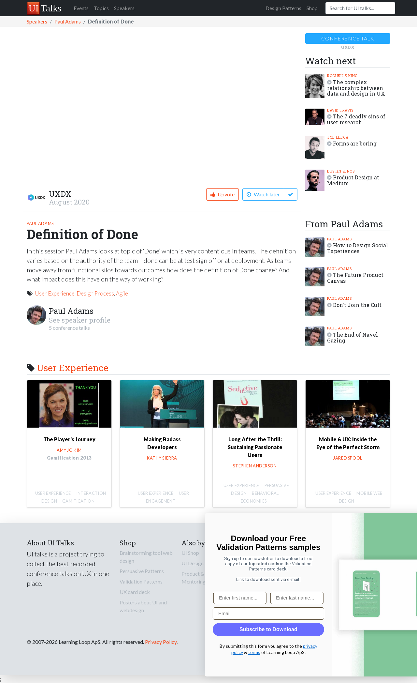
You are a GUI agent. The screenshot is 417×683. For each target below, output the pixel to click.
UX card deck (135, 592)
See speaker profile (79, 320)
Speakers (124, 8)
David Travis (340, 110)
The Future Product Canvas (355, 277)
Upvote (222, 194)
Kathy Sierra (162, 458)
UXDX (60, 194)
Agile (122, 293)
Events (81, 8)
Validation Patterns (141, 581)
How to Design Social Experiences (357, 248)
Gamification (78, 501)
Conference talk (347, 38)
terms (364, 652)
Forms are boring (355, 143)
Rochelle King (342, 75)
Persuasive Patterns (142, 571)
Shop (312, 8)
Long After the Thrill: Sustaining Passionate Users (255, 447)
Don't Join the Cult (357, 304)
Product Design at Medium (353, 180)
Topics (101, 8)
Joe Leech (338, 137)
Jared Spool (347, 458)
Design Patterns (283, 8)
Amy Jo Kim (69, 450)
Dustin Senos (340, 171)
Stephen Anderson (255, 465)
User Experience (55, 293)
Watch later (263, 194)
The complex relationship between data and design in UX (356, 88)
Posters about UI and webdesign (143, 606)
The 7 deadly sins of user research (356, 119)
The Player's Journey (69, 439)
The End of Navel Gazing (352, 337)
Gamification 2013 (69, 458)
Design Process (95, 293)
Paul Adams (67, 21)
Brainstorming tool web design (146, 557)
